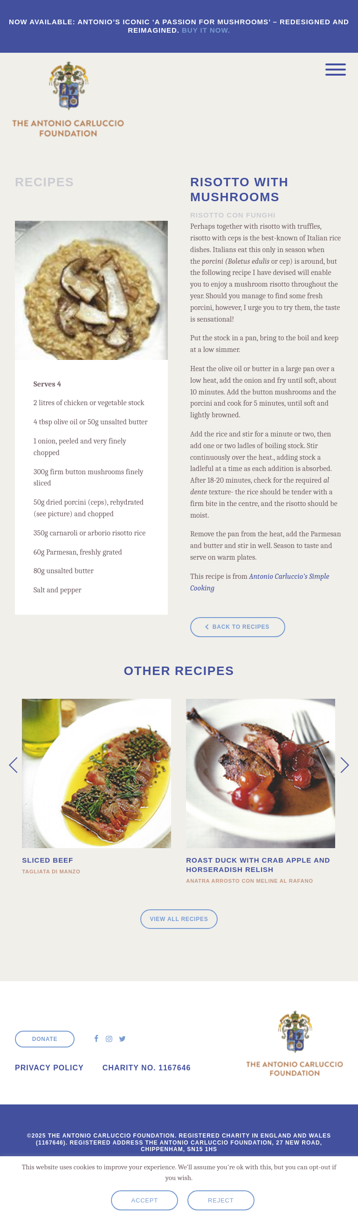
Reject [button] (221, 1200)
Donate (44, 1039)
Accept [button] (144, 1200)
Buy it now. (206, 30)
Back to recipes (241, 627)
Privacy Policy (49, 1068)
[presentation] (17, 765)
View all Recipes (179, 919)
